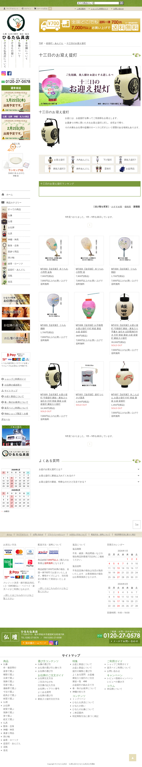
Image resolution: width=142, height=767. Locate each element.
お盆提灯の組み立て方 (83, 685)
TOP (41, 43)
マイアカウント (12, 9)
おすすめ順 (116, 206)
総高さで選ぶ (9, 695)
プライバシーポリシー (56, 534)
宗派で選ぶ (8, 685)
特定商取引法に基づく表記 (125, 534)
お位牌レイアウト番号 (48, 688)
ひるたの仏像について (83, 709)
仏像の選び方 (44, 664)
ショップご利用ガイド (99, 9)
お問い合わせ (118, 9)
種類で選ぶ (8, 674)
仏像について (19, 54)
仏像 (6, 215)
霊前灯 (104, 168)
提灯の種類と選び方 (82, 671)
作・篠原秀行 (9, 667)
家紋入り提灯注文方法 (48, 699)
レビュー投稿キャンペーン (120, 678)
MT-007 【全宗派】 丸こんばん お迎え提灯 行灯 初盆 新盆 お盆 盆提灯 (125, 397)
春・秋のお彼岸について (84, 688)
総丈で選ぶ (8, 719)
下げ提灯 (104, 159)
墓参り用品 (10, 252)
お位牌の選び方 (45, 671)
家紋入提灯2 (55, 168)
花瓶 (6, 276)
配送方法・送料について (100, 534)
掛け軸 (7, 258)
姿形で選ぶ (8, 671)
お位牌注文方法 (45, 678)
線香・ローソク (12, 264)
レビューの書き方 (115, 681)
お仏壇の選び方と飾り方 (50, 667)
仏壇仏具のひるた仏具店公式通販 (82, 764)
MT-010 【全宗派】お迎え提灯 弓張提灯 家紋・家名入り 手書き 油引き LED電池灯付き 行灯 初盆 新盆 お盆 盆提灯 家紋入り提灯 (124, 331)
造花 (6, 282)
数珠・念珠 (10, 246)
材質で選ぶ (8, 698)
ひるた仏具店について (5, 54)
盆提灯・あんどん (54, 43)
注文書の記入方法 (46, 685)
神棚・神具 (10, 240)
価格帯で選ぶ (9, 688)
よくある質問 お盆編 (83, 674)
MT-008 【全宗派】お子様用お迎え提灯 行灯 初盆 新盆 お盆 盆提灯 (89, 328)
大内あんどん (79, 159)
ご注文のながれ (45, 681)
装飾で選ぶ (8, 681)
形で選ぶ (7, 716)
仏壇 (6, 221)
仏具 (6, 234)
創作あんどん (79, 168)
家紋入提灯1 (126, 159)
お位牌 (7, 228)
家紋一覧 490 (80, 681)
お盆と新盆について (82, 664)
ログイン (27, 9)
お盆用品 (128, 168)
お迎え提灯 (56, 159)
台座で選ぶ (8, 678)
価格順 (127, 206)
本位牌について (114, 689)
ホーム (9, 534)
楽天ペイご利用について (119, 667)
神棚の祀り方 (79, 692)
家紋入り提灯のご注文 (83, 678)
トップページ (79, 699)
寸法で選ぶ (8, 692)
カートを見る (44, 9)
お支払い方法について (78, 534)
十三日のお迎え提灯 (76, 43)
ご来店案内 (81, 9)
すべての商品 (11, 209)
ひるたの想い (12, 54)
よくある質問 (44, 692)
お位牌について (26, 54)
